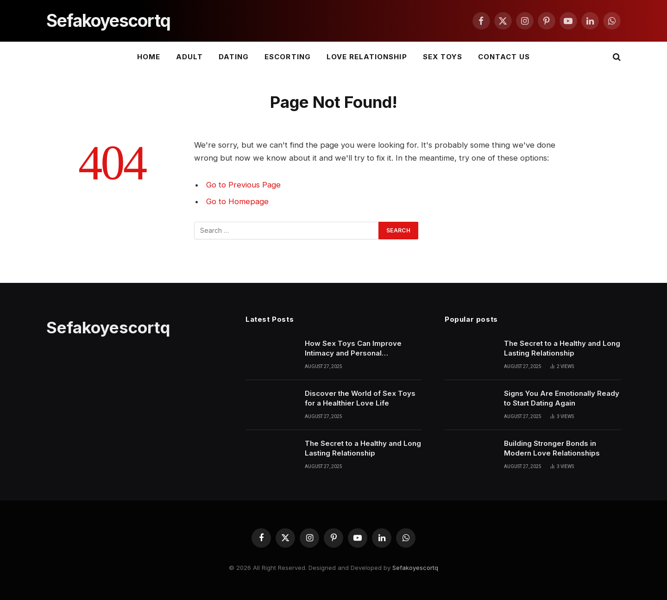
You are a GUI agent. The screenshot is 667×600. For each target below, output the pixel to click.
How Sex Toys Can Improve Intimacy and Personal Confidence (353, 348)
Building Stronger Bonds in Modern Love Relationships (552, 448)
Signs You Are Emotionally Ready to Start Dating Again (561, 398)
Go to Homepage (237, 201)
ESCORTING (287, 56)
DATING (234, 56)
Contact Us (504, 56)
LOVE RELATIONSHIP (367, 56)
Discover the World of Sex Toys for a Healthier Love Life (360, 398)
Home (148, 56)
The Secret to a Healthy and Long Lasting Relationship (363, 448)
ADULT (189, 56)
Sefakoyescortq (415, 567)
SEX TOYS (442, 56)
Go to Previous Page (243, 184)
